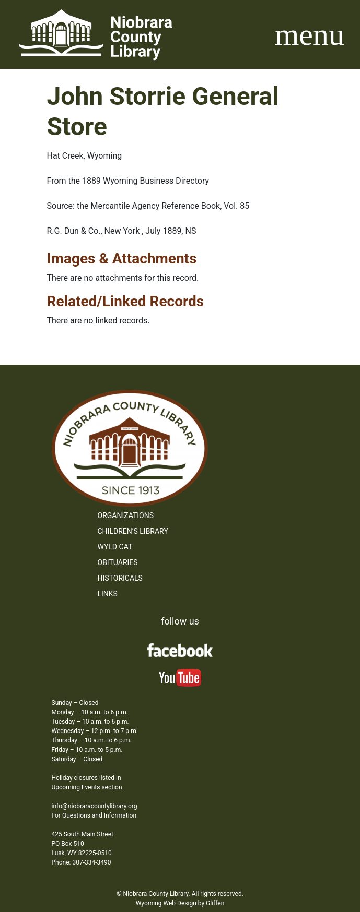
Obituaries (118, 562)
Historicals (120, 578)
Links (108, 594)
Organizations (126, 515)
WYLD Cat (115, 547)
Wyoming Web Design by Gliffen (180, 903)
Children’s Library (133, 531)
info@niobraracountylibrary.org (94, 806)
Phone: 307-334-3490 (81, 862)
